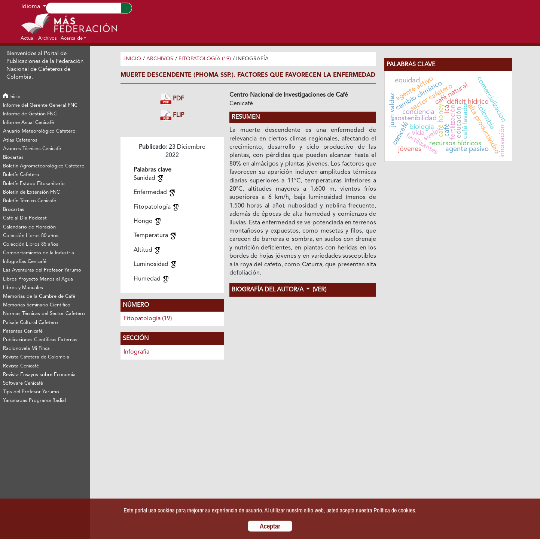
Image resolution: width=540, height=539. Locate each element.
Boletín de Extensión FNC (31, 192)
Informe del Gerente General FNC (40, 105)
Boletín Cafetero (21, 174)
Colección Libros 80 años (30, 235)
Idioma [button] (31, 7)
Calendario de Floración (29, 227)
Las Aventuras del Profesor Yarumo (42, 270)
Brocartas (13, 209)
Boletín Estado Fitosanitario (34, 183)
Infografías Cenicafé (24, 261)
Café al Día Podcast (25, 218)
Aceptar (270, 526)
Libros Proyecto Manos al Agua (38, 279)
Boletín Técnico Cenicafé (29, 201)
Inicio (12, 96)
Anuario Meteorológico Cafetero (39, 131)
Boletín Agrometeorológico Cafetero (44, 166)
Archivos (159, 58)
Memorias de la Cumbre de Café (39, 296)
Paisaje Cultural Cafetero (30, 322)
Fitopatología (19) (205, 58)
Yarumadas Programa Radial (34, 400)
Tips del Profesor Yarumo (31, 392)
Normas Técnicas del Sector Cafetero (44, 313)
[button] (73, 38)
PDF (172, 99)
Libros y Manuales (23, 287)
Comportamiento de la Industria (38, 253)
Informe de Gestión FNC (30, 114)
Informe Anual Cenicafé (28, 122)
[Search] (83, 8)
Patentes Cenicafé (23, 331)
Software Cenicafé (23, 383)
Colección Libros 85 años (30, 244)
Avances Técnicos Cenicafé (32, 148)
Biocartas (13, 157)
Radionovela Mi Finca (26, 348)
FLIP (172, 115)
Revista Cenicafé (21, 366)
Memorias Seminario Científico (36, 305)
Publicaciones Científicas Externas (40, 339)
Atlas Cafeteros (20, 140)
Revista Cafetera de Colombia (36, 357)
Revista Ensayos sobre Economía (39, 374)
